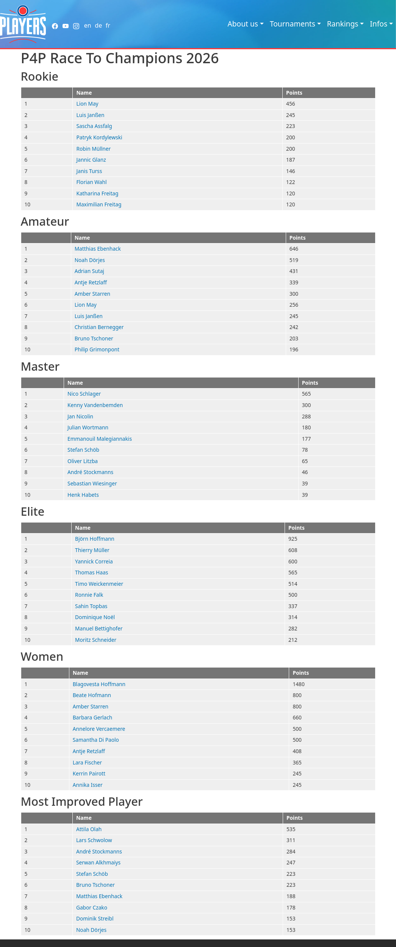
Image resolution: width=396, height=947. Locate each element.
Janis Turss (89, 171)
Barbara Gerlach (93, 717)
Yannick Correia (94, 561)
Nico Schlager (84, 393)
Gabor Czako (91, 907)
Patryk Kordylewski (99, 137)
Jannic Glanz (91, 159)
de (98, 25)
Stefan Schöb (83, 449)
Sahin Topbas (91, 606)
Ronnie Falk (89, 594)
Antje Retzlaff (91, 282)
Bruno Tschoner (94, 338)
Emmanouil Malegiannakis (99, 438)
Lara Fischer (87, 762)
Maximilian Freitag (98, 204)
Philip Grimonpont (97, 349)
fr (108, 25)
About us (242, 24)
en (87, 25)
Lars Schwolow (94, 840)
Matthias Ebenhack (98, 248)
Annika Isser (88, 784)
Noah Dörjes (90, 260)
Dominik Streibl (95, 918)
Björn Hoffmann (94, 538)
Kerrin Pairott (89, 773)
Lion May (87, 103)
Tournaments (292, 24)
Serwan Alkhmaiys (98, 862)
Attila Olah (89, 829)
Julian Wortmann (87, 427)
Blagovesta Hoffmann (99, 684)
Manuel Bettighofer (98, 628)
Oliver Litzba (82, 461)
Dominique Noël (95, 617)
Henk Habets (83, 494)
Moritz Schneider (95, 639)
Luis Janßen (90, 115)
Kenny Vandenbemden (95, 405)
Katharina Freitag (97, 193)
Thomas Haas (91, 572)
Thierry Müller (92, 550)
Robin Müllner (93, 148)
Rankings (342, 24)
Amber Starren (92, 293)
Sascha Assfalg (94, 125)
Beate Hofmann (92, 695)
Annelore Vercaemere (99, 728)
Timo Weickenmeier (99, 583)
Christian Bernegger (99, 327)
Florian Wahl (91, 182)
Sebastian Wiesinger (92, 483)
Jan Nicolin (80, 416)
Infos (378, 24)
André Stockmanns (90, 472)
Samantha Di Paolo (96, 739)
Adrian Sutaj (89, 271)
